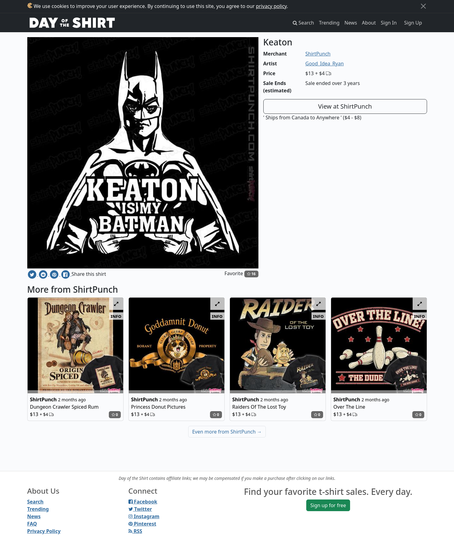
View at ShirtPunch (345, 106)
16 (251, 273)
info (116, 316)
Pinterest (142, 523)
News (351, 22)
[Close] (423, 6)
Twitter (140, 509)
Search (35, 501)
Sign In (389, 22)
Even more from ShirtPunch (227, 431)
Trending (329, 22)
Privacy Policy (44, 531)
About (369, 22)
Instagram (143, 516)
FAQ (32, 523)
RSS (135, 531)
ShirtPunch (317, 53)
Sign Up (413, 22)
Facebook (142, 501)
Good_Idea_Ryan (324, 63)
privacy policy (271, 6)
